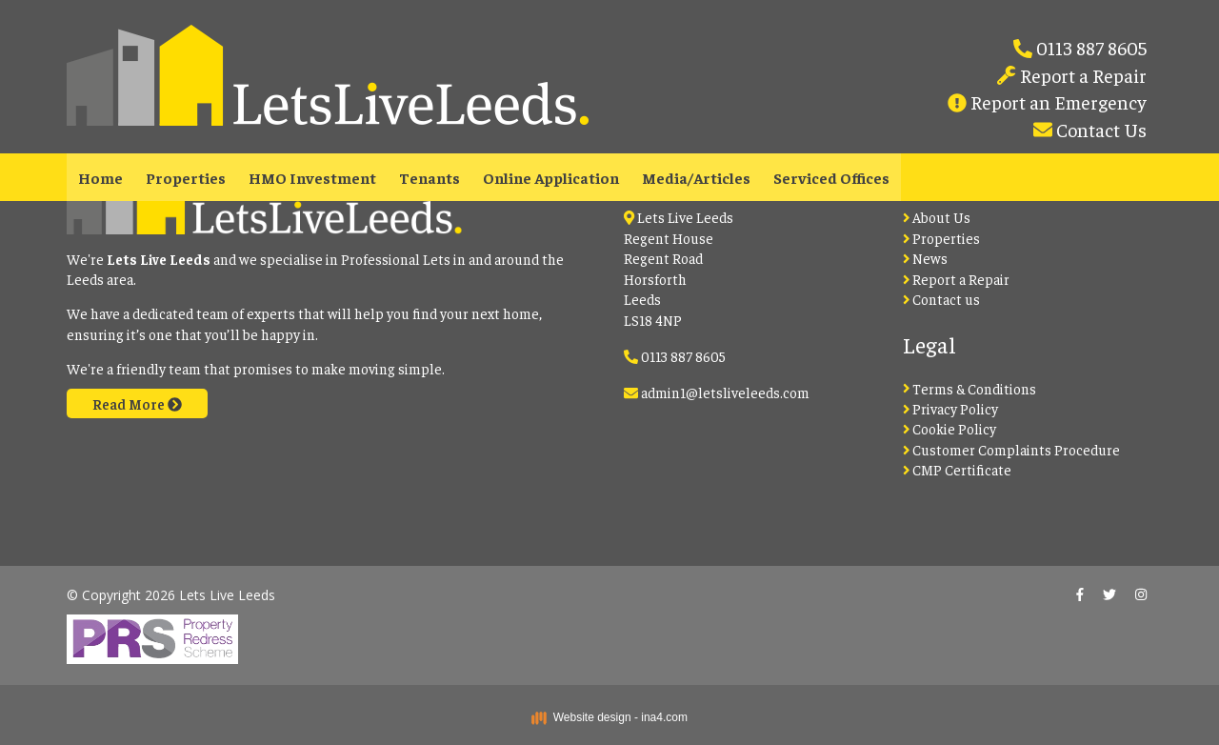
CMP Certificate (957, 469)
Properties (186, 177)
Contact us (942, 299)
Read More (137, 403)
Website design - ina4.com (609, 717)
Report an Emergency (1057, 101)
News (926, 258)
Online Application (551, 177)
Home (100, 177)
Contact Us (1099, 129)
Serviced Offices (831, 177)
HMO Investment (312, 177)
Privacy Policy (951, 408)
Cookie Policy (950, 428)
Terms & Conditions (970, 388)
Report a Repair (1081, 75)
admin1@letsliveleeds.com (725, 392)
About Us (937, 217)
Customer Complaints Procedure (1012, 449)
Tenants (429, 177)
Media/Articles (696, 177)
